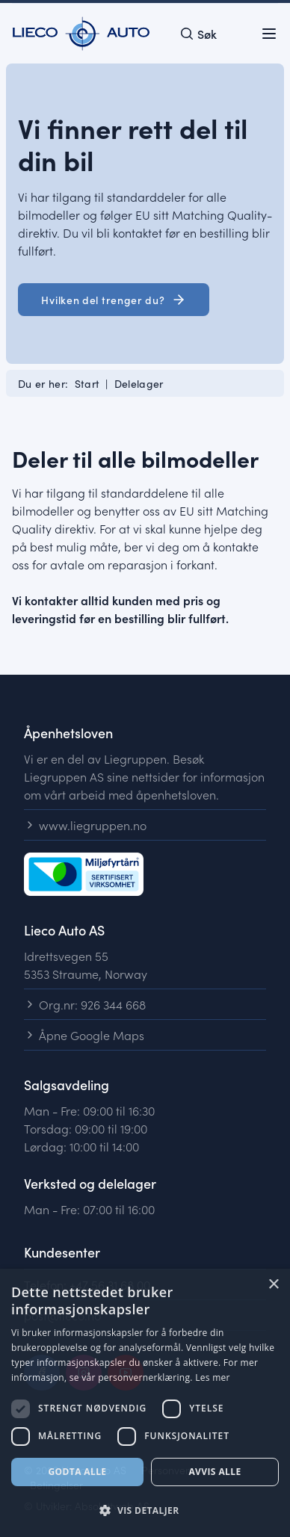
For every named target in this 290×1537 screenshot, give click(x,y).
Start (87, 383)
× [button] (273, 1284)
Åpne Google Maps (84, 1035)
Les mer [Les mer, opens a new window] (212, 1377)
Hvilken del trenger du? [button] (113, 299)
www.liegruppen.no (85, 825)
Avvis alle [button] (214, 1471)
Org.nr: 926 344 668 (85, 1004)
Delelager (139, 383)
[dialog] (145, 1403)
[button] (145, 1511)
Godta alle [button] (77, 1471)
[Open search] (198, 34)
